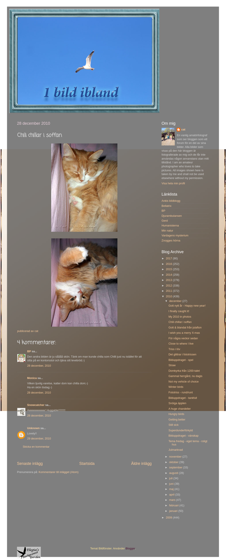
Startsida (87, 463)
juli (171, 478)
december (176, 301)
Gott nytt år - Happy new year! (186, 305)
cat (183, 129)
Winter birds (175, 386)
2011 (169, 290)
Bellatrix (166, 205)
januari (173, 511)
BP (29, 351)
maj (172, 489)
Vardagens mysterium (175, 235)
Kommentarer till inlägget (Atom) (59, 472)
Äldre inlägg (141, 463)
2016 (169, 264)
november (176, 456)
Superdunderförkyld (180, 430)
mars (172, 500)
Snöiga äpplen (177, 403)
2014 (169, 274)
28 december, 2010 (39, 365)
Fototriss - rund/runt (180, 392)
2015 (169, 269)
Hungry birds (176, 414)
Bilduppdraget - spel (180, 360)
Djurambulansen (172, 215)
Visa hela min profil (173, 183)
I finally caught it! (178, 311)
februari (174, 505)
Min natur (167, 230)
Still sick (173, 424)
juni (171, 483)
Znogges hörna (171, 240)
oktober (174, 462)
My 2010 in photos (179, 316)
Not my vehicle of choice (183, 381)
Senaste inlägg (30, 463)
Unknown (33, 428)
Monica (32, 378)
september (176, 467)
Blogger (130, 548)
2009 (169, 517)
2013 (169, 280)
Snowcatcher (35, 405)
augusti (174, 473)
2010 (169, 296)
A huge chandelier (179, 408)
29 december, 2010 (39, 438)
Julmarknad (175, 449)
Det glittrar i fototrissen (182, 354)
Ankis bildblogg (171, 200)
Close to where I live (180, 343)
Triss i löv (174, 349)
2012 (169, 285)
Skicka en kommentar (36, 446)
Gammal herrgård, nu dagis (185, 376)
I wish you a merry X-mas (184, 332)
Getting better (176, 419)
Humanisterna (170, 225)
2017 (169, 258)
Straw (171, 365)
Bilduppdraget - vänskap (183, 435)
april (172, 494)
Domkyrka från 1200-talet (184, 370)
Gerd (165, 220)
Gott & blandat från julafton (185, 327)
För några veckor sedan (183, 338)
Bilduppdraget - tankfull (182, 398)
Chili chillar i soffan (180, 322)
